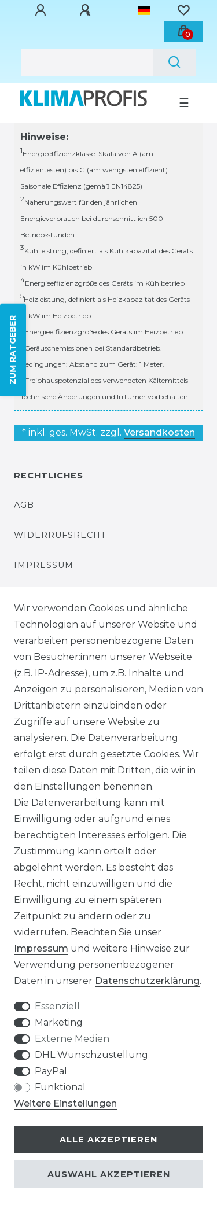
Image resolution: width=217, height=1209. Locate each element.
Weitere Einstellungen (65, 1103)
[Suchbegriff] (87, 62)
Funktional (60, 1087)
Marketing (59, 1022)
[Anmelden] (42, 10)
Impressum (43, 565)
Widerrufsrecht (60, 535)
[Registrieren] (86, 10)
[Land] (144, 10)
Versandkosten (159, 432)
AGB (24, 505)
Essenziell (57, 1006)
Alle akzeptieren (108, 1139)
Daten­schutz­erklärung (147, 980)
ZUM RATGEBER (13, 350)
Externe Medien (72, 1038)
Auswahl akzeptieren (108, 1174)
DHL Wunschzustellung (91, 1054)
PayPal (51, 1071)
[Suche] (174, 62)
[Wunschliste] (183, 10)
